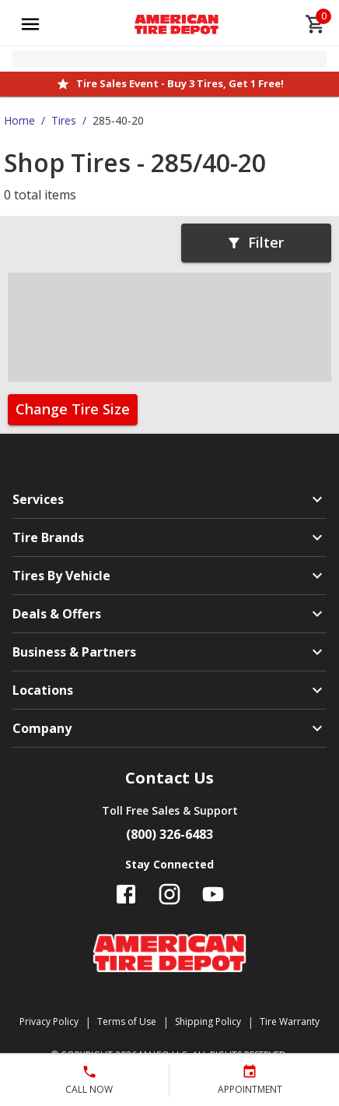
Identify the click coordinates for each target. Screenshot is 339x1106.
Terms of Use (126, 1021)
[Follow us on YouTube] (213, 894)
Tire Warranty (290, 1021)
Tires (63, 120)
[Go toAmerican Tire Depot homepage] (176, 24)
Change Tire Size (73, 409)
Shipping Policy (208, 1021)
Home (19, 120)
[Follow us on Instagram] (169, 894)
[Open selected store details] (169, 59)
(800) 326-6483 (169, 834)
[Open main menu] (30, 24)
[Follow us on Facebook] (126, 894)
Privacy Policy (49, 1021)
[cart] (316, 24)
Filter (255, 242)
